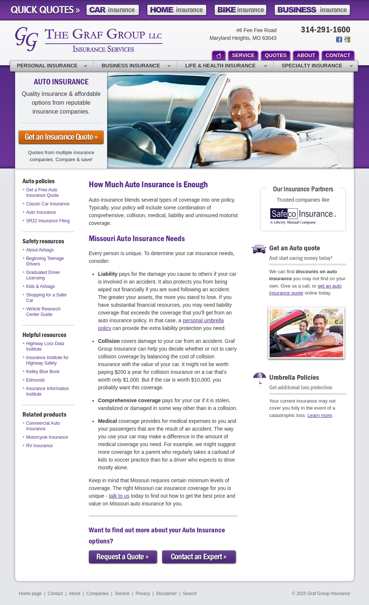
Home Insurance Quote (176, 10)
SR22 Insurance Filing (46, 220)
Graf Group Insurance (88, 39)
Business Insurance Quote (312, 10)
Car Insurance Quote (112, 10)
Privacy (143, 593)
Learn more (320, 415)
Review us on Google (346, 39)
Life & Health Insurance (226, 66)
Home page (30, 593)
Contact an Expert (199, 557)
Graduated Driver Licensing (41, 275)
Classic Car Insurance (46, 203)
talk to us (119, 496)
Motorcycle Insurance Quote (240, 10)
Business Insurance (136, 66)
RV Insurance (38, 445)
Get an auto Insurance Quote (61, 137)
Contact (55, 593)
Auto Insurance (39, 212)
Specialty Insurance (317, 66)
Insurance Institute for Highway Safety (45, 360)
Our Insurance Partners (303, 188)
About (74, 593)
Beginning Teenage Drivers (43, 261)
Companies (97, 593)
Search (190, 593)
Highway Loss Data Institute (43, 346)
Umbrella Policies (294, 377)
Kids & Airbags (39, 286)
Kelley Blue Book (41, 371)
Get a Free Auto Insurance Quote (41, 192)
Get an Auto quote (294, 247)
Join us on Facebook (339, 39)
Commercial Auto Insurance (41, 426)
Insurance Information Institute (46, 391)
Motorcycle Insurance (45, 437)
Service (122, 593)
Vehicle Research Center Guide (41, 311)
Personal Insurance (52, 66)
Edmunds (34, 380)
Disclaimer (166, 593)
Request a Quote (123, 557)
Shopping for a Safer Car (45, 297)
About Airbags (38, 250)
